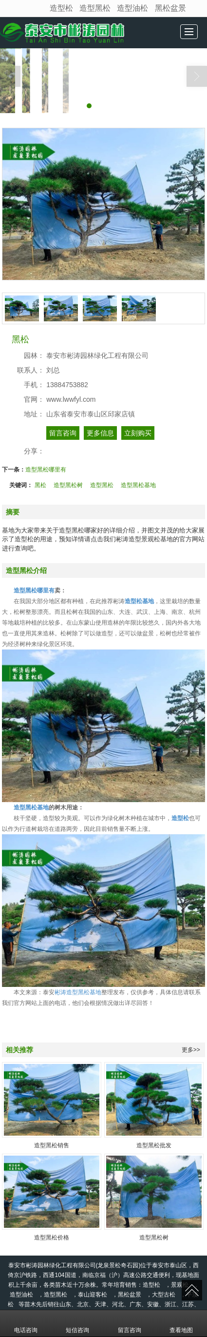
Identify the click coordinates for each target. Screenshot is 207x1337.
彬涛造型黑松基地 (78, 992)
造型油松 (132, 8)
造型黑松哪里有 (45, 469)
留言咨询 (62, 433)
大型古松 (163, 1294)
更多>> (191, 1049)
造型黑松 (95, 8)
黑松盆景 (170, 8)
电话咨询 (26, 1323)
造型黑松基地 (138, 485)
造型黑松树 (68, 485)
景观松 (179, 1284)
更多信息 (100, 433)
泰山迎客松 (92, 1294)
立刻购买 (137, 433)
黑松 (40, 485)
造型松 (61, 8)
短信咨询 (77, 1323)
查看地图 (181, 1323)
